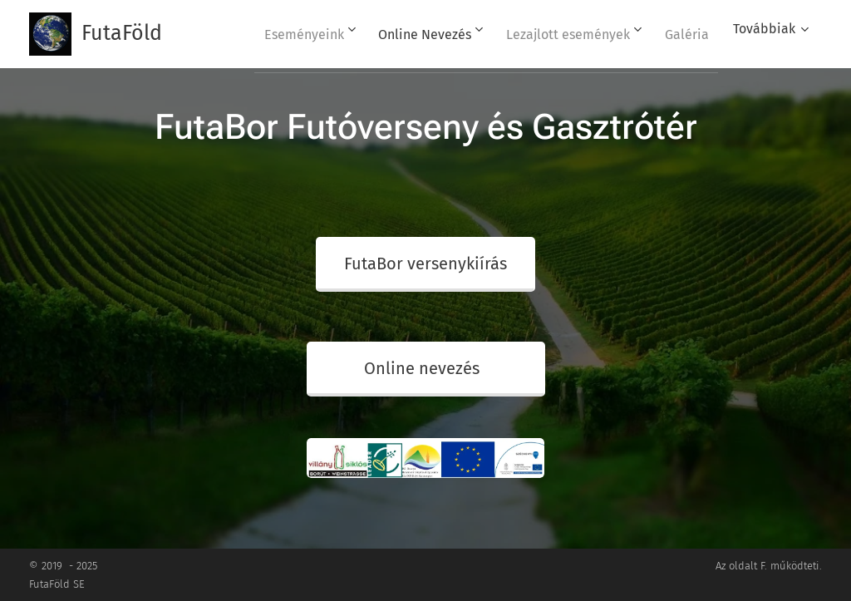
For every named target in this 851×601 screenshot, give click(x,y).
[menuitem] (283, 34)
